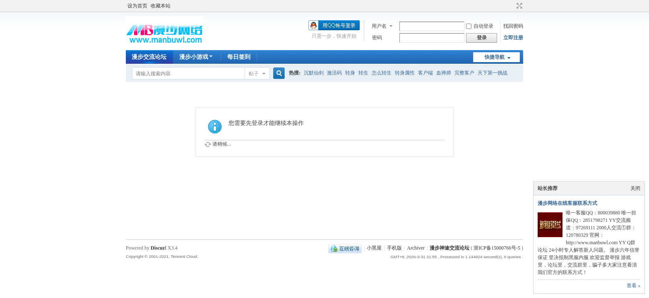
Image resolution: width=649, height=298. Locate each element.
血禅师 (443, 73)
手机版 (394, 248)
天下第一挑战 (492, 73)
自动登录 (479, 26)
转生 (363, 73)
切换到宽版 (518, 6)
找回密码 (513, 26)
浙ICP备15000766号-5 (497, 248)
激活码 (334, 73)
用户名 (379, 26)
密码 (377, 38)
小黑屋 (374, 248)
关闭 (635, 188)
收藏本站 (161, 6)
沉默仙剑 (314, 73)
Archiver (416, 248)
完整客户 (464, 73)
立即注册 (513, 38)
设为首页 (137, 6)
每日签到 (238, 57)
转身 (350, 73)
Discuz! (158, 248)
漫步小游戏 (196, 57)
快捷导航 (495, 57)
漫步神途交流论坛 (449, 248)
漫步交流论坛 (149, 57)
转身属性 (405, 73)
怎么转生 (382, 73)
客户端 (425, 73)
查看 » (633, 285)
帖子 (254, 74)
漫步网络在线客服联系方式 (567, 203)
